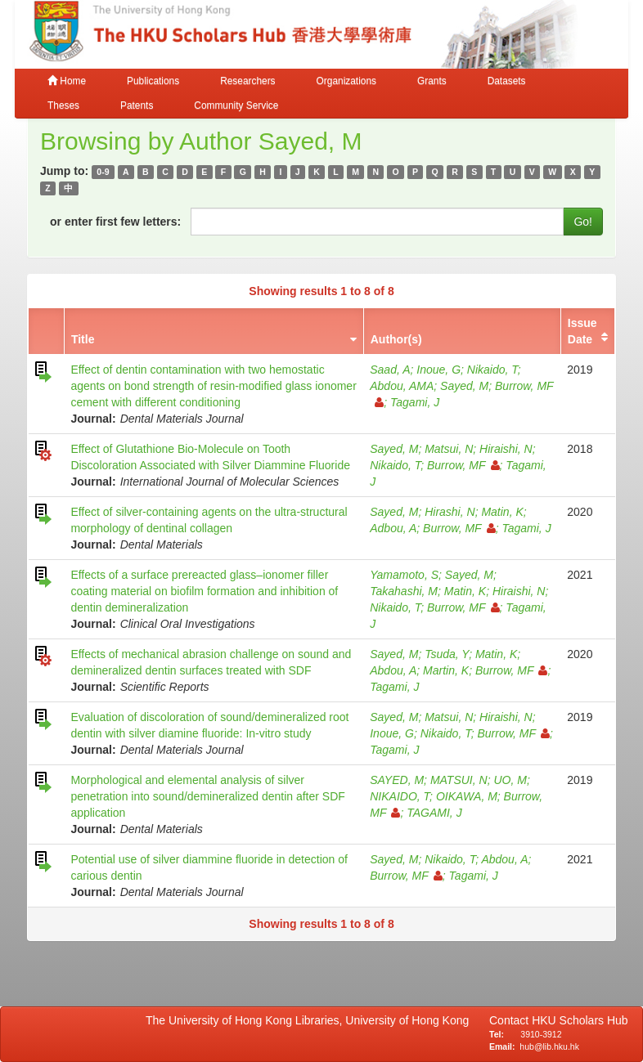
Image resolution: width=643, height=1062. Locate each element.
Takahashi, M (404, 591)
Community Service (236, 105)
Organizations (346, 81)
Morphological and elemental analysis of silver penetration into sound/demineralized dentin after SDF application (207, 796)
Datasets (507, 81)
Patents (136, 105)
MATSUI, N (459, 779)
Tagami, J (414, 402)
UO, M (509, 779)
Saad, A (390, 369)
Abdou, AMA (402, 385)
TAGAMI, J (434, 812)
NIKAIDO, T (399, 796)
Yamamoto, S (404, 574)
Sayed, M (464, 385)
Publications (153, 81)
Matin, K (502, 511)
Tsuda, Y (447, 654)
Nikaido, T (492, 369)
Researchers (247, 81)
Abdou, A (393, 670)
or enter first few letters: (115, 221)
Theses (63, 105)
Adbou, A (393, 528)
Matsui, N (449, 448)
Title (83, 339)
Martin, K (446, 670)
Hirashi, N (449, 511)
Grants (432, 81)
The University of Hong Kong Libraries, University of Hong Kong (310, 1020)
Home (66, 81)
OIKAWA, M (466, 796)
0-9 (103, 172)
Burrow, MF (463, 465)
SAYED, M (397, 779)
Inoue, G (438, 369)
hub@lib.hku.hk (549, 1046)
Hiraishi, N (506, 448)
